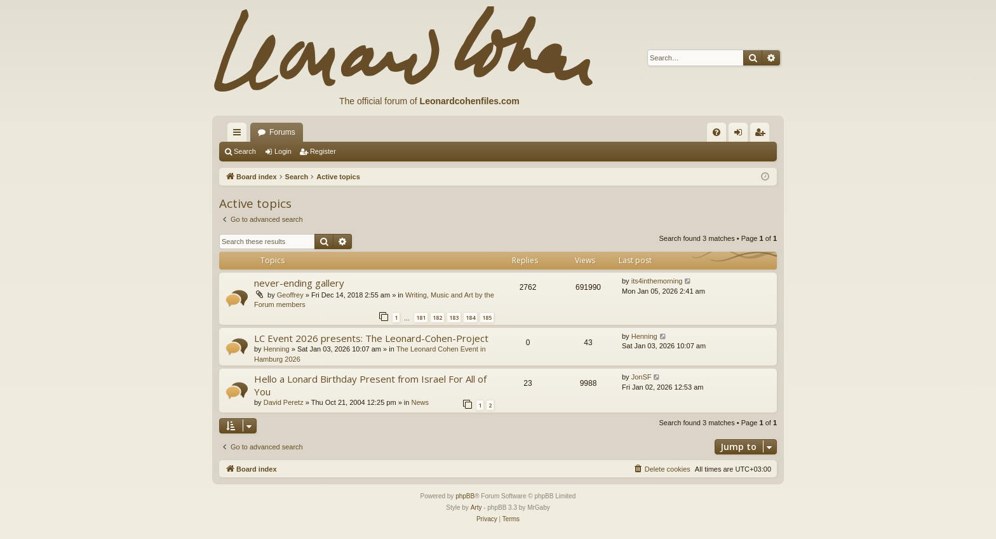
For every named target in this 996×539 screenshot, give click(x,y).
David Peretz (284, 402)
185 (487, 317)
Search (245, 151)
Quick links (239, 135)
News (420, 402)
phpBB (464, 496)
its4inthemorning (657, 281)
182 (437, 317)
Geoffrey (290, 295)
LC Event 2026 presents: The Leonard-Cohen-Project (371, 338)
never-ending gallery (299, 282)
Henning (277, 349)
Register (323, 151)
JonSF (641, 377)
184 (470, 317)
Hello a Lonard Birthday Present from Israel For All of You (370, 384)
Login (283, 151)
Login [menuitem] (741, 135)
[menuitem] (716, 132)
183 (454, 317)
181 (421, 317)
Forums (282, 132)
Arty (476, 507)
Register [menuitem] (762, 135)
